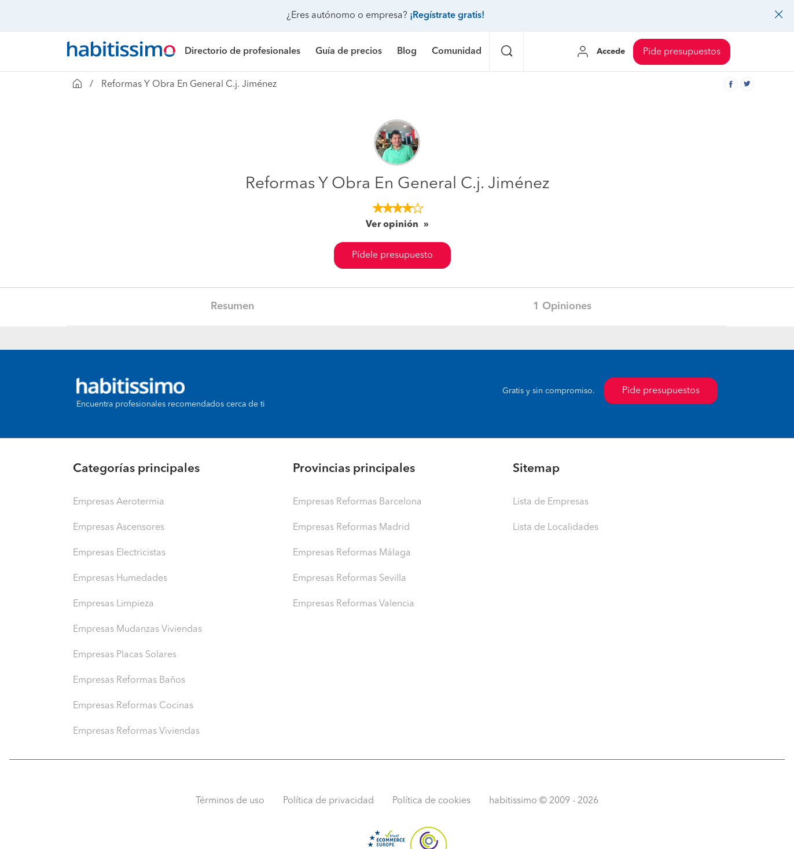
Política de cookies (431, 801)
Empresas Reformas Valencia (353, 604)
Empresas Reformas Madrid (351, 527)
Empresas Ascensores (118, 527)
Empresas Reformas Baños (129, 680)
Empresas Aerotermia (118, 502)
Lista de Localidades (555, 527)
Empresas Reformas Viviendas (136, 731)
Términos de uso (230, 801)
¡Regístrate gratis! (447, 15)
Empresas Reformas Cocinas (133, 706)
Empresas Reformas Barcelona (357, 502)
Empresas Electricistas (119, 553)
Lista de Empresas (551, 502)
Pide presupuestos (682, 52)
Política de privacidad (328, 801)
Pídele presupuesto (392, 255)
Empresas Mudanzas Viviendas (137, 629)
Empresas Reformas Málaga (352, 553)
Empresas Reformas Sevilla (349, 578)
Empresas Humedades (120, 578)
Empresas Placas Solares (125, 655)
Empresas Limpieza (113, 604)
